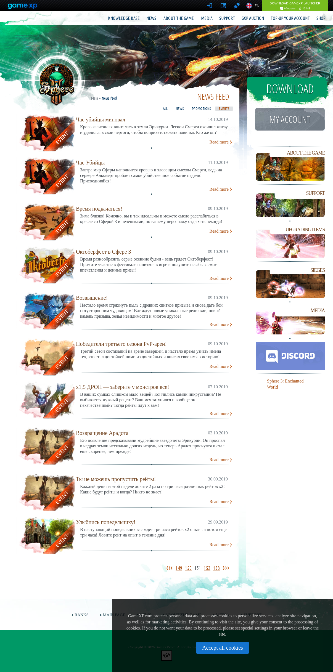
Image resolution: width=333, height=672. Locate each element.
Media (207, 18)
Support (227, 18)
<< (168, 568)
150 (188, 568)
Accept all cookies (222, 648)
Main (94, 98)
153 (216, 568)
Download (290, 88)
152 (207, 568)
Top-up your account (290, 18)
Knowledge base (124, 18)
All (165, 108)
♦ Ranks (80, 615)
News (151, 18)
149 (179, 568)
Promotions (201, 108)
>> (227, 568)
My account (290, 119)
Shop (321, 18)
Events (224, 108)
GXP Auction (253, 18)
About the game (178, 18)
